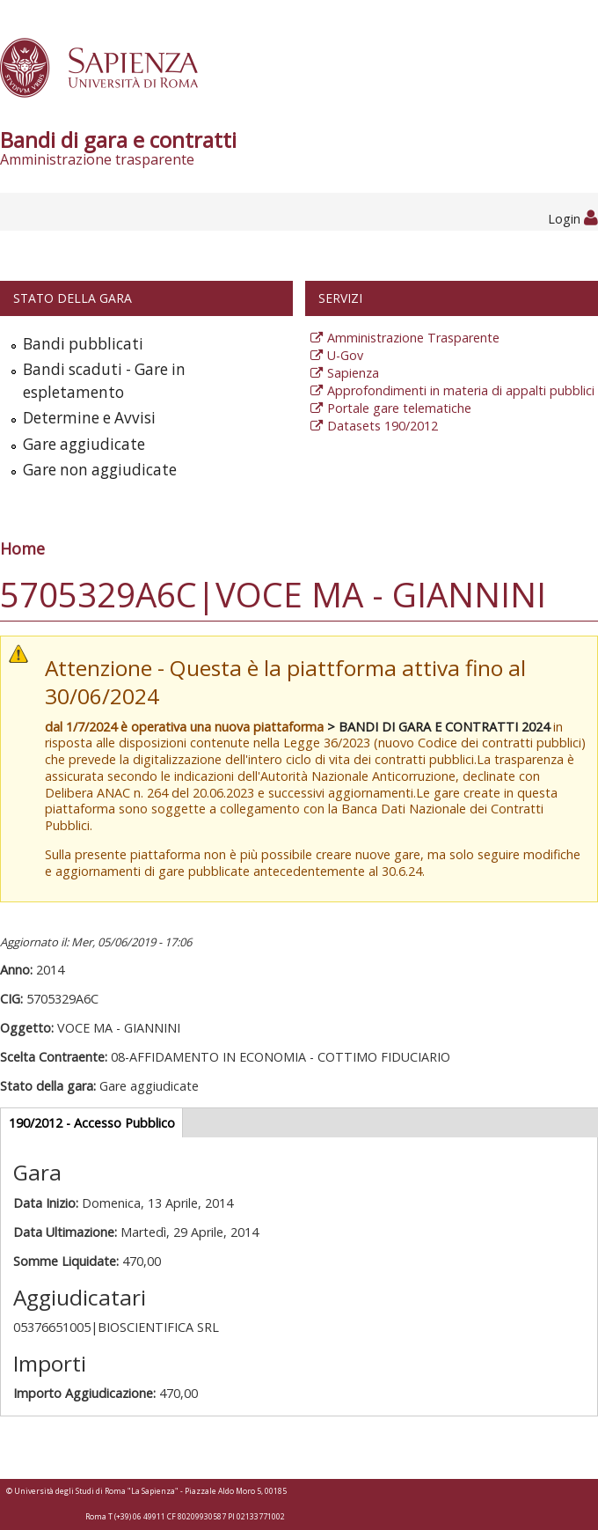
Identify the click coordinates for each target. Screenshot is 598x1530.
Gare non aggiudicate (100, 470)
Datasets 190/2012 (382, 425)
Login (573, 218)
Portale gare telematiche (399, 408)
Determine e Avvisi (89, 418)
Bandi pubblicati (83, 344)
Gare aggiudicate (84, 444)
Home (22, 548)
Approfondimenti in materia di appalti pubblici (460, 390)
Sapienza (353, 372)
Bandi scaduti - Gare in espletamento (104, 380)
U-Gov (345, 355)
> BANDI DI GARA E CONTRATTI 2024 (438, 726)
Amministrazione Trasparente (413, 337)
